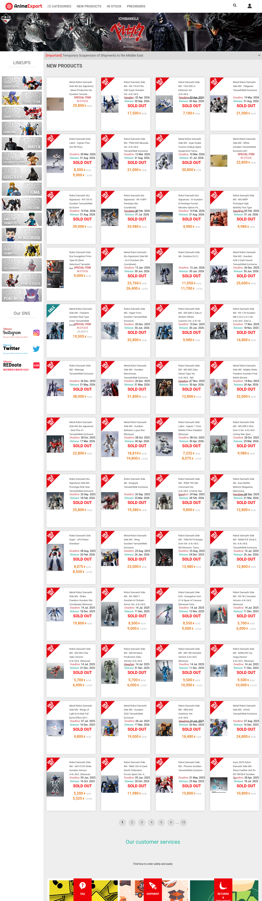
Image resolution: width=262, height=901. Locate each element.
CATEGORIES (59, 6)
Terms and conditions (124, 859)
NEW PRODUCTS (89, 6)
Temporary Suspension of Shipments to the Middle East (94, 55)
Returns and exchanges (81, 874)
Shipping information (80, 867)
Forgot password (165, 859)
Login (159, 867)
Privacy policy (119, 867)
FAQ (70, 859)
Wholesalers (163, 874)
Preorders (136, 6)
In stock (114, 6)
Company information (124, 874)
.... (177, 700)
